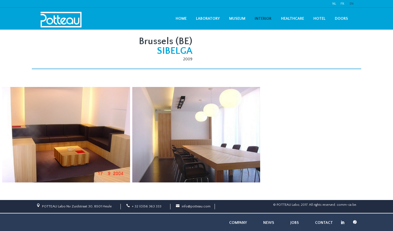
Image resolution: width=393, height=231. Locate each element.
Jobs (294, 223)
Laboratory (208, 18)
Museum (237, 18)
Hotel (319, 18)
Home (181, 18)
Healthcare (292, 18)
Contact (324, 223)
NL (334, 3)
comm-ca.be (346, 205)
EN (351, 3)
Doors (341, 18)
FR (342, 3)
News (268, 223)
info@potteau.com (196, 206)
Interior (263, 18)
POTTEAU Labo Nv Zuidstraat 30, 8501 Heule (77, 206)
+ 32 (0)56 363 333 (146, 206)
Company (238, 223)
